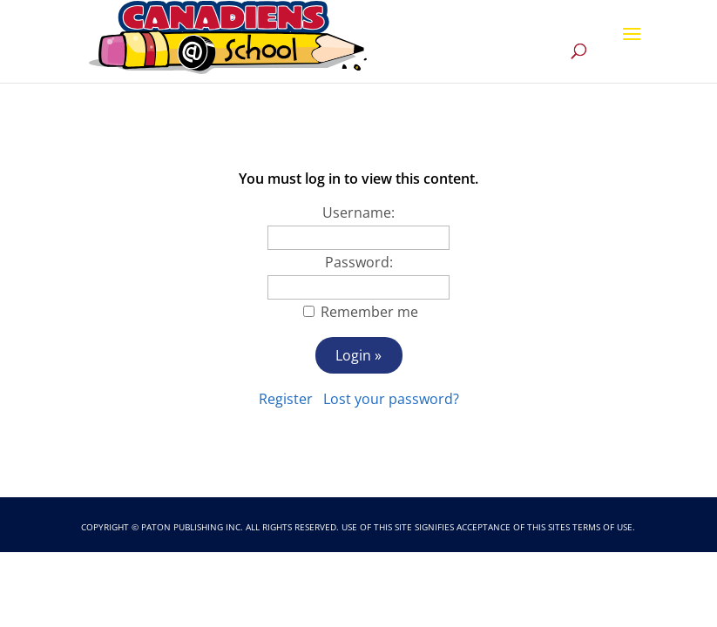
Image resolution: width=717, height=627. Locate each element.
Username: (358, 212)
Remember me (369, 311)
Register (286, 398)
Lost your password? (391, 398)
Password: (359, 262)
